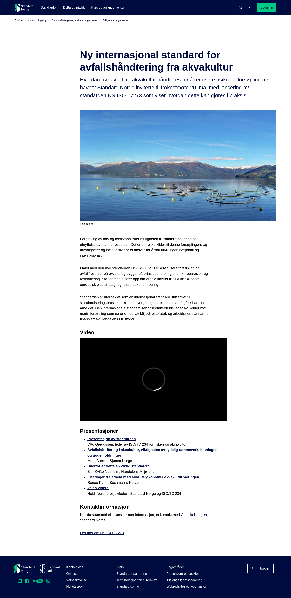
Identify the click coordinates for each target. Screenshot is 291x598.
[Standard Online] (50, 569)
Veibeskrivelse (76, 580)
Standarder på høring (131, 573)
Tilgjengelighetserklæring (184, 580)
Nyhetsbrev (74, 586)
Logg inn (267, 7)
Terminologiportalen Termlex (136, 580)
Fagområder (175, 567)
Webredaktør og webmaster (186, 586)
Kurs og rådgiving (37, 20)
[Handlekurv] (250, 8)
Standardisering (127, 586)
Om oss (71, 573)
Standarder (49, 7)
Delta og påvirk (74, 7)
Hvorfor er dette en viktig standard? (118, 466)
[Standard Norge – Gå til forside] (24, 7)
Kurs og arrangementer (107, 7)
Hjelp (120, 567)
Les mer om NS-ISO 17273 (102, 533)
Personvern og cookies (183, 573)
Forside (19, 20)
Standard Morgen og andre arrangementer (74, 20)
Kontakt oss (74, 567)
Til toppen (260, 568)
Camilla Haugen (194, 515)
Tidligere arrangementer (116, 20)
